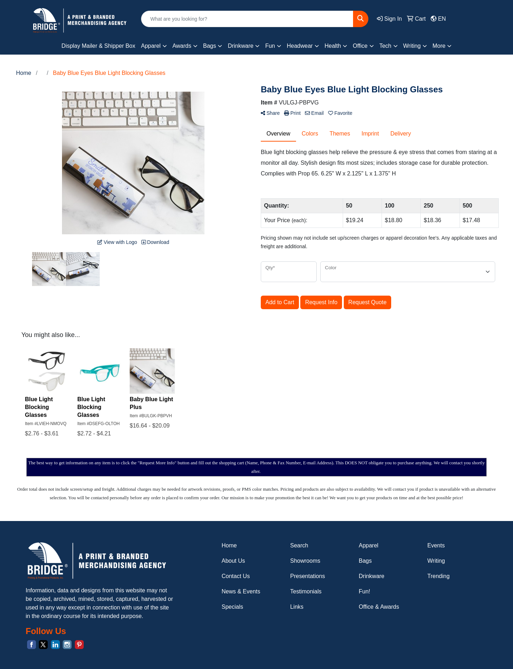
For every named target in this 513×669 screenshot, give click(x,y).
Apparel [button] (151, 46)
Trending (439, 576)
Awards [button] (181, 46)
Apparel (368, 545)
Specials (232, 607)
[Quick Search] (247, 19)
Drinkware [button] (240, 46)
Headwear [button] (300, 46)
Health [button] (333, 46)
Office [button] (360, 46)
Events (436, 545)
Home (229, 545)
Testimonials (306, 591)
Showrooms (305, 561)
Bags (365, 561)
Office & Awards (379, 607)
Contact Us (236, 576)
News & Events (241, 591)
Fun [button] (270, 46)
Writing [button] (412, 46)
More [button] (438, 46)
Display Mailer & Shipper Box (98, 46)
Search (299, 545)
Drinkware (371, 576)
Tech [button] (385, 46)
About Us (233, 561)
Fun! (364, 591)
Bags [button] (209, 46)
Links (297, 607)
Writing (436, 561)
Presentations (307, 576)
